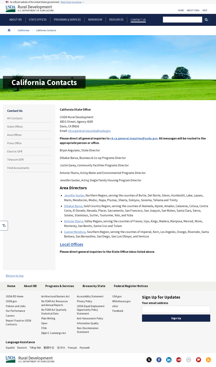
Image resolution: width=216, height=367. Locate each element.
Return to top (15, 276)
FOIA (44, 328)
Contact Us (14, 111)
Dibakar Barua (73, 206)
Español (10, 347)
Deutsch (22, 347)
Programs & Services (59, 286)
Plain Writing (48, 318)
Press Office (14, 143)
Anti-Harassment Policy (90, 318)
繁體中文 (49, 347)
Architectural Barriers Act (55, 296)
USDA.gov (11, 301)
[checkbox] (4, 226)
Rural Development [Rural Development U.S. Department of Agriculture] (33, 9)
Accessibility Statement (90, 296)
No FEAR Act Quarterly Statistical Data (53, 311)
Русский (84, 347)
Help (204, 10)
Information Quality (88, 323)
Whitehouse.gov (121, 301)
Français (72, 347)
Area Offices (14, 135)
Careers (10, 315)
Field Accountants (18, 168)
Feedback (117, 311)
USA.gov (117, 296)
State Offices (15, 126)
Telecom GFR (15, 159)
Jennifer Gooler (74, 195)
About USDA (193, 10)
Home (181, 10)
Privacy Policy (84, 301)
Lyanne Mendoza (75, 232)
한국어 (61, 347)
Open (44, 323)
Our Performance (15, 311)
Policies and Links (16, 306)
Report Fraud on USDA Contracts (18, 322)
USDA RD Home (14, 296)
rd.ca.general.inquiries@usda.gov (89, 131)
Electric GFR (14, 151)
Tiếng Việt (35, 347)
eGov (115, 306)
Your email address (155, 303)
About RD (30, 286)
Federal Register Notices (131, 286)
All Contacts (14, 118)
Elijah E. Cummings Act (53, 333)
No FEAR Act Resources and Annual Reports (54, 303)
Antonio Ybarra (73, 221)
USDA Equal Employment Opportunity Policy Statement (91, 309)
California (23, 30)
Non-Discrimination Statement (87, 330)
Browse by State (94, 286)
